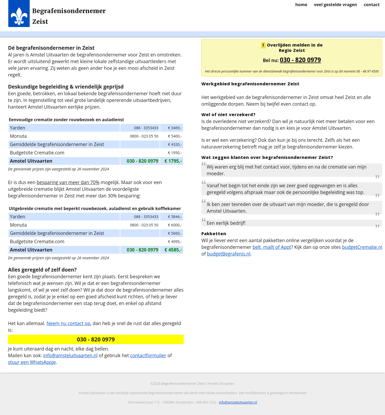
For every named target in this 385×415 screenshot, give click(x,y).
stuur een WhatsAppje (32, 362)
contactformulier (148, 355)
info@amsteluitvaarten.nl (70, 355)
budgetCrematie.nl (362, 247)
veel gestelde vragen (335, 4)
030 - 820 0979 (300, 60)
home (301, 4)
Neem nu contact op (68, 323)
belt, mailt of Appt (272, 247)
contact (372, 4)
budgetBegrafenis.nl (229, 253)
